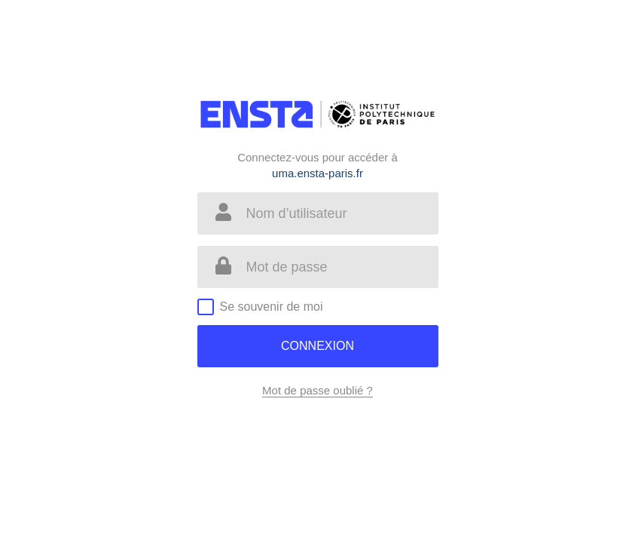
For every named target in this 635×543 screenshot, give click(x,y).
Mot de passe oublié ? (317, 390)
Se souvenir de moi (271, 306)
